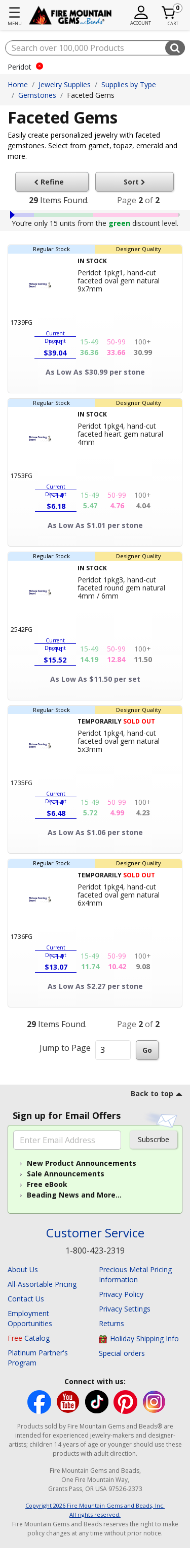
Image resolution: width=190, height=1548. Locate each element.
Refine (51, 182)
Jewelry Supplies (65, 84)
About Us (23, 1269)
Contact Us (26, 1298)
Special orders (122, 1353)
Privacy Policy (121, 1294)
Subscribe (153, 1139)
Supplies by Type (128, 84)
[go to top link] (156, 1095)
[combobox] (95, 47)
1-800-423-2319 (95, 1250)
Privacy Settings (124, 1309)
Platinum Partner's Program (38, 1357)
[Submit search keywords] (175, 47)
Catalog (29, 1338)
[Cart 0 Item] (169, 13)
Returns (111, 1323)
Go (147, 1050)
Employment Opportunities (30, 1318)
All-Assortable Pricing (42, 1284)
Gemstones (37, 95)
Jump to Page (65, 1047)
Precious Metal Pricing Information (135, 1274)
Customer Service (95, 1233)
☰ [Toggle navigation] (14, 12)
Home (18, 84)
